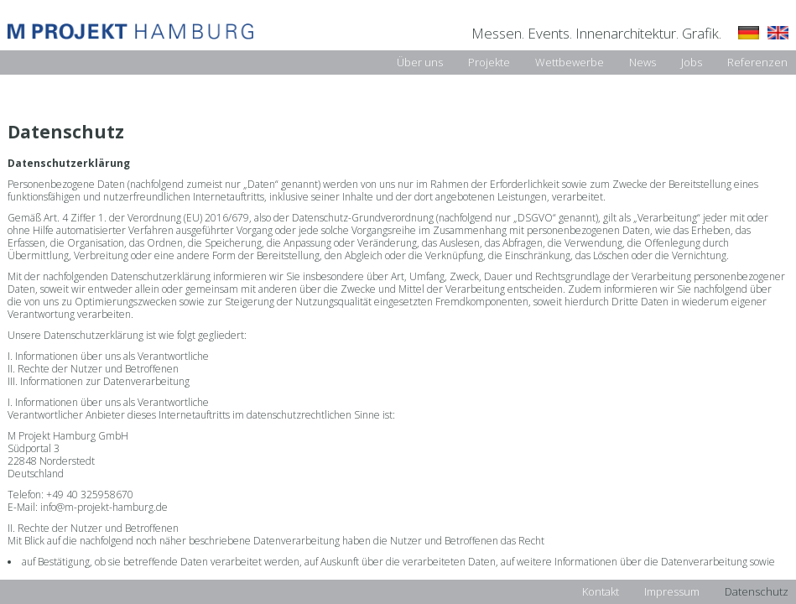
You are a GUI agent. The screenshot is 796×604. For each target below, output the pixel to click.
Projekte (489, 62)
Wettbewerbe (569, 62)
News (642, 62)
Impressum (672, 591)
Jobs (691, 62)
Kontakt (600, 591)
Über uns (420, 62)
